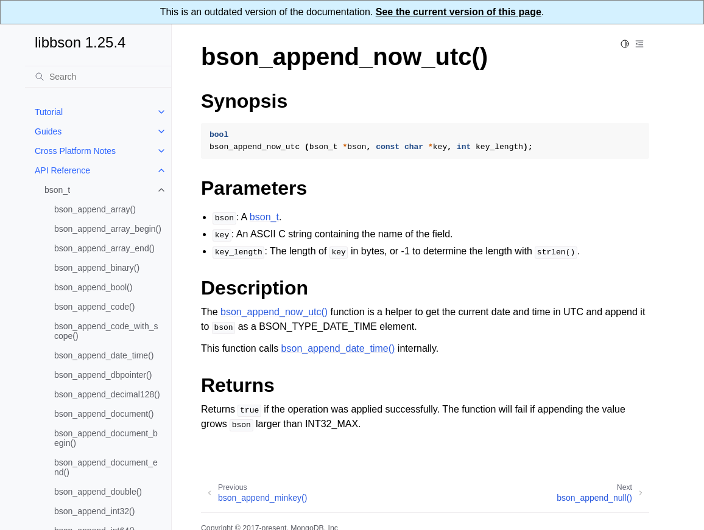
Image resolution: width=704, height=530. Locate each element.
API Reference (62, 170)
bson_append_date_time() (103, 355)
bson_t (57, 190)
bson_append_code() (94, 307)
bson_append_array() (95, 209)
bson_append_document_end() (106, 467)
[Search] (98, 77)
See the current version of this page (458, 12)
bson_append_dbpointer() (103, 375)
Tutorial (49, 112)
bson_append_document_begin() (106, 438)
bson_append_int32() (94, 511)
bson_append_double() (98, 492)
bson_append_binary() (96, 268)
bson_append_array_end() (104, 248)
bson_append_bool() (93, 287)
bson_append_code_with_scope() (106, 331)
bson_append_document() (103, 414)
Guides (48, 131)
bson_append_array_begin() (107, 229)
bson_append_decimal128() (107, 394)
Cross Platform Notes (75, 151)
